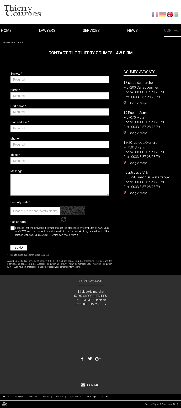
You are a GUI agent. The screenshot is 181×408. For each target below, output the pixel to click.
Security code (19, 202)
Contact (172, 30)
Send (18, 247)
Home (6, 30)
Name (14, 90)
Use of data (18, 222)
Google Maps (138, 103)
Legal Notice (75, 396)
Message (16, 171)
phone (14, 138)
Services (91, 30)
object (14, 154)
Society (15, 73)
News (132, 30)
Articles (105, 396)
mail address (19, 122)
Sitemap (91, 396)
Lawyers (47, 30)
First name (17, 106)
